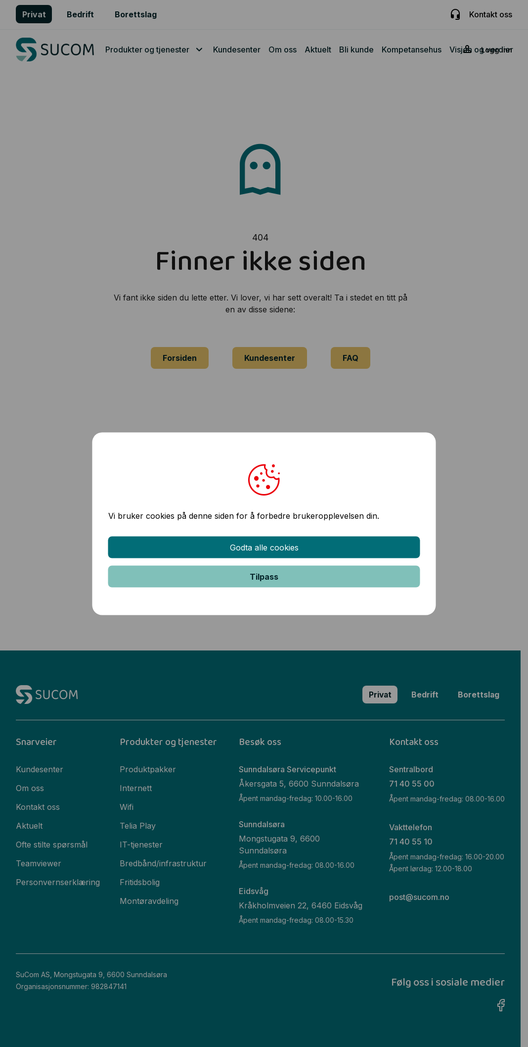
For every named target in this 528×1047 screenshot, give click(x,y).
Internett (136, 787)
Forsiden (180, 358)
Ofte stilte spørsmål (52, 843)
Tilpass (264, 576)
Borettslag (136, 14)
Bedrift (80, 14)
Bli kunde (356, 49)
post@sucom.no (419, 894)
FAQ (350, 358)
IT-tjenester (141, 843)
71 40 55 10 (411, 840)
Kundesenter (237, 49)
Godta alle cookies (264, 547)
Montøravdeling (149, 899)
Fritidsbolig (140, 881)
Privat (34, 14)
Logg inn (496, 50)
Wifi (127, 805)
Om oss (282, 49)
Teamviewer (38, 862)
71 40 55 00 (412, 782)
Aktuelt (318, 49)
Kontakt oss (490, 14)
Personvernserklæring (58, 881)
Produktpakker (148, 768)
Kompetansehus (411, 49)
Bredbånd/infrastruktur (163, 862)
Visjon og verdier (481, 49)
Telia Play (138, 824)
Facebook (501, 991)
